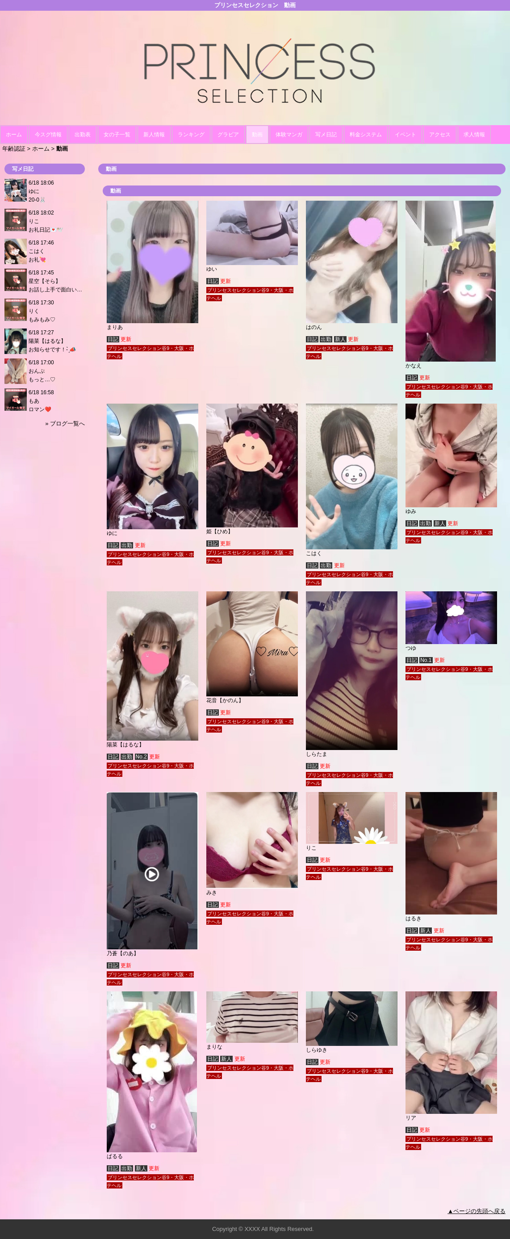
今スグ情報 (48, 134)
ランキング (191, 134)
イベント (405, 134)
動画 (257, 134)
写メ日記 (326, 134)
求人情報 (474, 134)
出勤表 (83, 134)
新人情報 (154, 134)
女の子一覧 (117, 134)
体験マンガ (289, 134)
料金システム (366, 134)
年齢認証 (13, 148)
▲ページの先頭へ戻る (476, 1211)
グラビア (228, 134)
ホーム (14, 134)
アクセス (440, 134)
